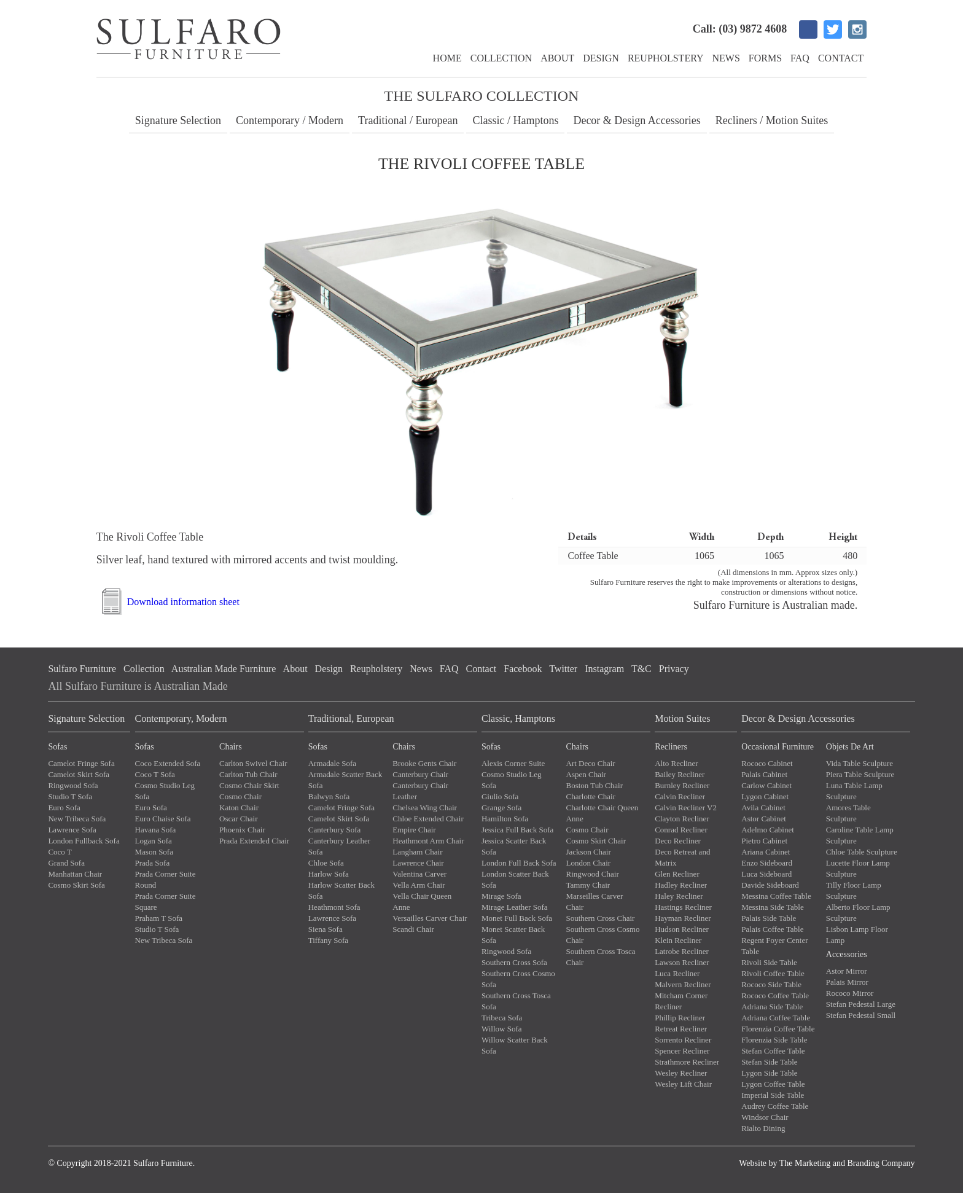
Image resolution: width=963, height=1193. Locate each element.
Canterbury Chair (420, 774)
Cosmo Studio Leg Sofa (165, 791)
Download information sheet (183, 601)
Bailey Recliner (679, 774)
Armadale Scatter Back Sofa (345, 780)
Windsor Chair (764, 1117)
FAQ (799, 58)
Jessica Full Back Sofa (517, 829)
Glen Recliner (677, 873)
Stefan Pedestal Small (860, 1015)
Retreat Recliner (681, 1028)
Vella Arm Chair (418, 885)
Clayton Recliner (682, 818)
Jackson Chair (588, 851)
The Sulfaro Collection (481, 96)
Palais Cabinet (764, 774)
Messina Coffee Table (776, 896)
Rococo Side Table (771, 984)
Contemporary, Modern (181, 718)
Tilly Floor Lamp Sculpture (853, 890)
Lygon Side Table (769, 1073)
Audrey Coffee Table (774, 1106)
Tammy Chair (588, 885)
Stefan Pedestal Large (860, 1004)
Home (447, 58)
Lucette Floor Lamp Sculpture (858, 868)
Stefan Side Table (769, 1061)
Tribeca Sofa (502, 1017)
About (557, 58)
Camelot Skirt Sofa (78, 774)
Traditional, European (351, 718)
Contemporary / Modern (289, 120)
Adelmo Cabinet (767, 829)
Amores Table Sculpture (848, 813)
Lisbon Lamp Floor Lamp (857, 935)
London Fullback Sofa (83, 840)
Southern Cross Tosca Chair (601, 957)
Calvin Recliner (680, 796)
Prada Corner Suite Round (165, 879)
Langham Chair (417, 851)
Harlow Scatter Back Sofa (341, 890)
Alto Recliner (676, 763)
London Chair (588, 862)
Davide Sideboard (770, 885)
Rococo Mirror (850, 993)
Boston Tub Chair (594, 785)
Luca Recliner (677, 973)
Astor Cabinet (763, 818)
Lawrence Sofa (72, 829)
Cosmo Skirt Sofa (76, 885)
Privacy (674, 668)
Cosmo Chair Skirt (249, 785)
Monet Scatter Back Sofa (513, 935)
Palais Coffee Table (772, 929)
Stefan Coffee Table (773, 1050)
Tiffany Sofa (328, 940)
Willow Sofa (502, 1028)
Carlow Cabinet (766, 785)
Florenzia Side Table (774, 1039)
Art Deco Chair (590, 763)
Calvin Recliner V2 (686, 807)
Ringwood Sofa (73, 785)
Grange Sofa (501, 807)
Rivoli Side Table (769, 962)
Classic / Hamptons (515, 120)
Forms (765, 58)
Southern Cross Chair (600, 918)
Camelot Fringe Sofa (81, 763)
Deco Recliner (678, 840)
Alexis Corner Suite (513, 763)
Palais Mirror (847, 982)
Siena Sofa (325, 929)
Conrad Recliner (681, 829)
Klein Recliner (678, 940)
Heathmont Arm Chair (428, 840)
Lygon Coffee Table (773, 1084)
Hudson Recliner (682, 929)
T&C (641, 668)
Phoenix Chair (242, 829)
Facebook (523, 668)
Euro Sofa (64, 807)
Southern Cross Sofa (514, 962)
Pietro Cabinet (764, 840)
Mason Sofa (154, 851)
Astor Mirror (846, 971)
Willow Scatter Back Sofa (515, 1045)
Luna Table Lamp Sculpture (854, 791)
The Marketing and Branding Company (847, 1163)
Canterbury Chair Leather (420, 791)
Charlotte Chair (591, 796)
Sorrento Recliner (683, 1039)
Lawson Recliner (682, 962)
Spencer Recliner (682, 1050)
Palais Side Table (768, 918)
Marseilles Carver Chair (594, 901)
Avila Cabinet (763, 807)
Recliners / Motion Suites (771, 120)
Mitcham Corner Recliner (681, 1001)
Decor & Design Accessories (636, 120)
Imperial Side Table (772, 1095)
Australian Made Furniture (223, 668)
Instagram (604, 668)
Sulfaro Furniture (82, 668)
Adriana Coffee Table (775, 1017)
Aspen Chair (586, 774)
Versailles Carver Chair (429, 918)
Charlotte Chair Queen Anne (602, 813)
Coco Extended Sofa (168, 763)
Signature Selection (178, 120)
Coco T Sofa (155, 774)
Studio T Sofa (70, 796)
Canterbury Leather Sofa (339, 846)
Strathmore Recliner (687, 1061)
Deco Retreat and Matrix (682, 857)
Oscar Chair (238, 818)
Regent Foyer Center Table (774, 946)
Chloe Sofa (326, 862)
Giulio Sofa (500, 796)
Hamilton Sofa (505, 818)
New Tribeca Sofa (77, 818)
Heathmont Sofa (334, 907)
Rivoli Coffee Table (773, 973)
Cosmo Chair (240, 796)
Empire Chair (413, 829)
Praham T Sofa (159, 918)
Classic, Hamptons (518, 718)
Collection (501, 58)
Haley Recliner (679, 896)
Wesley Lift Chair (683, 1084)
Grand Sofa (66, 862)
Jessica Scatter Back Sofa (514, 846)
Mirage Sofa (501, 896)
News (726, 58)
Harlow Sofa (328, 873)
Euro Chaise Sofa (163, 818)
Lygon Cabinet (765, 796)
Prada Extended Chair (254, 840)
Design (601, 58)
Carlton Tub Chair (248, 774)
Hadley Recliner (681, 885)
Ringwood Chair (592, 873)
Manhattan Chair (75, 873)
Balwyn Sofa (329, 796)
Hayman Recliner (683, 918)
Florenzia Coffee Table (777, 1028)
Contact (841, 58)
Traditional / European (408, 120)
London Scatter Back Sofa (515, 879)
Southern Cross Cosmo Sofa (518, 979)
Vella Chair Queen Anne (421, 901)
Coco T (59, 851)
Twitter (563, 668)
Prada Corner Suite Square (165, 901)
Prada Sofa (152, 862)
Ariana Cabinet (765, 851)
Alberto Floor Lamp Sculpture (858, 912)
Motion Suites (682, 718)
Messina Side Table (772, 907)
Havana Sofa (155, 829)
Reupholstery (666, 58)
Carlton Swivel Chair (253, 763)
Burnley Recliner (682, 785)
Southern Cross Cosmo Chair (603, 935)
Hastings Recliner (683, 907)
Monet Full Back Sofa (517, 918)
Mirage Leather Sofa (515, 907)
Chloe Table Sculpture (861, 851)
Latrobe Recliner (682, 951)
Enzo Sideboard (766, 862)
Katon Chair (239, 807)
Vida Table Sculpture (859, 763)
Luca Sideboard (766, 873)
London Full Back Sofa (519, 862)
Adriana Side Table (772, 1006)
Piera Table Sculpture (860, 774)
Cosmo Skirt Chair (596, 840)
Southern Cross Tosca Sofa (516, 1001)
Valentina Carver (419, 873)
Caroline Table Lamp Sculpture (860, 835)
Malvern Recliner (683, 984)
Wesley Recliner (681, 1073)
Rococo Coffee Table (775, 995)
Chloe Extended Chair (428, 818)
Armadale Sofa (332, 763)
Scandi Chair (413, 929)
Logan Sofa (153, 840)
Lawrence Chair (417, 862)
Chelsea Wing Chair (424, 807)
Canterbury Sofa (334, 829)
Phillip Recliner (680, 1017)
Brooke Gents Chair (424, 763)
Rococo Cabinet (766, 763)
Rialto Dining (763, 1128)
